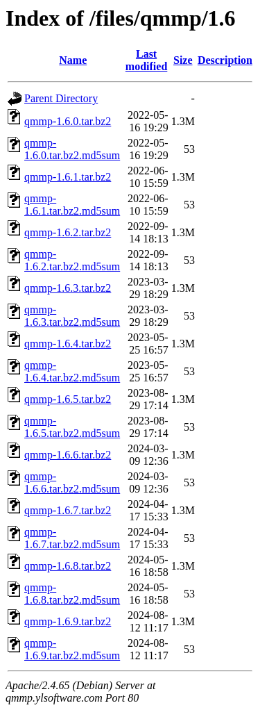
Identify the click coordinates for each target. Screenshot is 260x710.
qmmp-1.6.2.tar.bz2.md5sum (72, 260)
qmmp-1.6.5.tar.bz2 (67, 399)
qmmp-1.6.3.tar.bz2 (67, 288)
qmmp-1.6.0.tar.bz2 (67, 121)
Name (73, 60)
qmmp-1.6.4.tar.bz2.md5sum (72, 371)
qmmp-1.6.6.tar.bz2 (67, 455)
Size (183, 60)
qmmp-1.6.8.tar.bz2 (67, 566)
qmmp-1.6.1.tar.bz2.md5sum (72, 204)
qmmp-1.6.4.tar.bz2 (67, 343)
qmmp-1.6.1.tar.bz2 (67, 177)
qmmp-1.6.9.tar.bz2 (67, 621)
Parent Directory (61, 98)
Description (225, 60)
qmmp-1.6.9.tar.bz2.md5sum (72, 649)
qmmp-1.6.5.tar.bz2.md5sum (72, 427)
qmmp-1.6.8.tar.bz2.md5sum (72, 593)
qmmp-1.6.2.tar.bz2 (67, 232)
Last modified (146, 60)
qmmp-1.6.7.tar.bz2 (67, 510)
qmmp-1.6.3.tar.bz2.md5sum (72, 316)
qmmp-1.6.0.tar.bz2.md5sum (72, 149)
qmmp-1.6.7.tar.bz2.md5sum (72, 538)
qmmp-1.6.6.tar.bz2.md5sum (72, 482)
